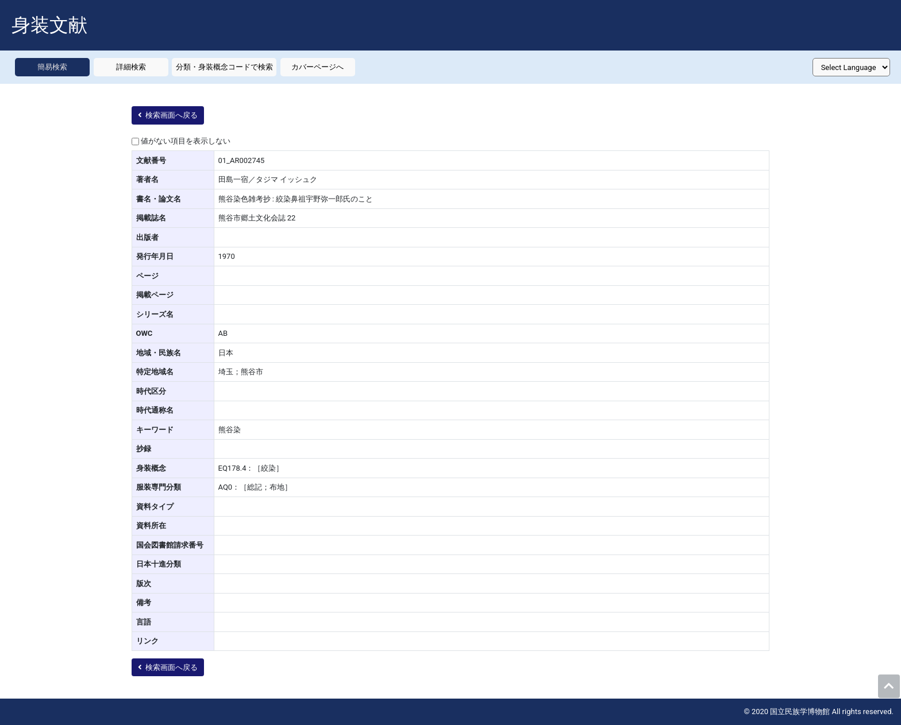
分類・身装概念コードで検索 (224, 67)
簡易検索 (52, 67)
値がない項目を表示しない (185, 141)
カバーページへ (317, 67)
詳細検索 (131, 67)
